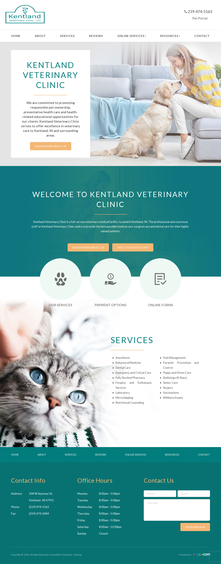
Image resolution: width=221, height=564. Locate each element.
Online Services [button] (131, 36)
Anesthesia (123, 357)
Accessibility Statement (60, 554)
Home (15, 36)
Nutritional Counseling (130, 402)
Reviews (96, 36)
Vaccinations (171, 392)
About (40, 36)
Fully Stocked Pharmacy (130, 377)
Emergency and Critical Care (133, 372)
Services (67, 36)
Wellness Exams (173, 397)
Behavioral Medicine (128, 362)
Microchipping (124, 397)
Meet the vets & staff (132, 247)
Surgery (168, 387)
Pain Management (174, 357)
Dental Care (123, 367)
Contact (202, 36)
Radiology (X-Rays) (175, 377)
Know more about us (50, 146)
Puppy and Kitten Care (177, 372)
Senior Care (170, 382)
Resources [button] (170, 36)
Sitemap (78, 554)
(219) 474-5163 (39, 507)
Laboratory (123, 392)
